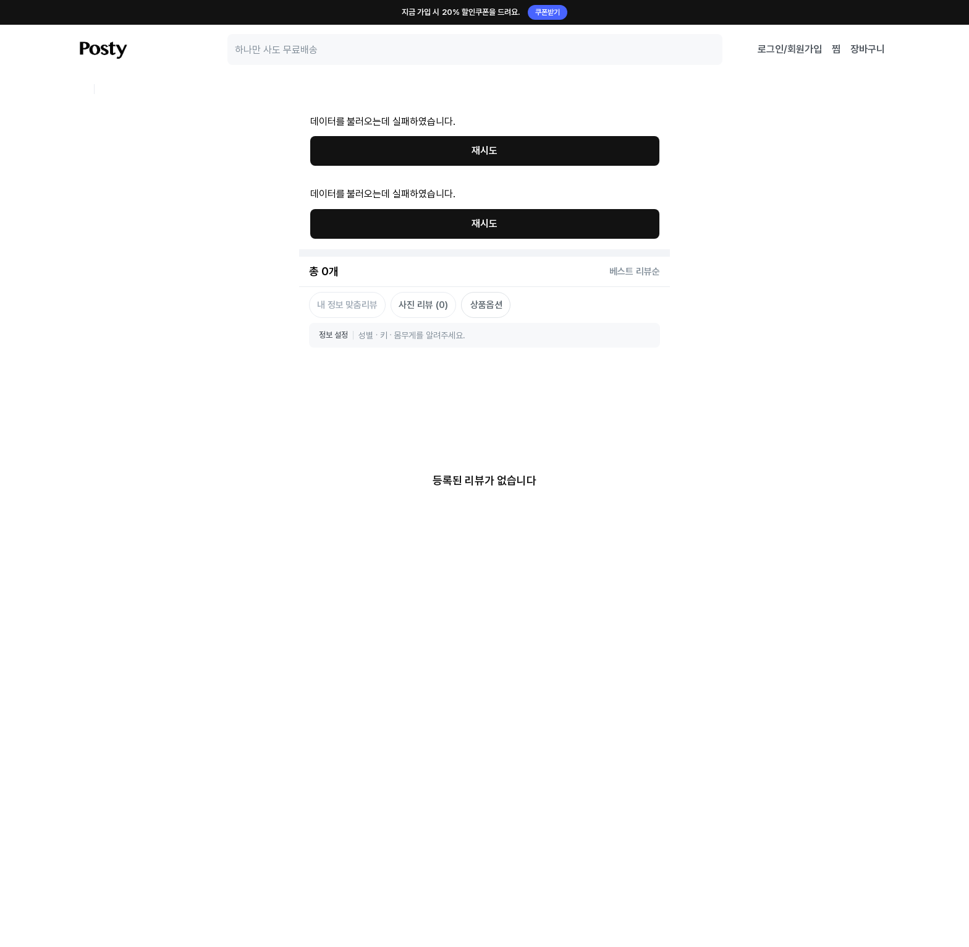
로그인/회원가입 (790, 49)
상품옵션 (486, 159)
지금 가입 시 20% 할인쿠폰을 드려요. (484, 12)
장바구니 (867, 49)
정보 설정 (333, 189)
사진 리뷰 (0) (423, 159)
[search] (475, 49)
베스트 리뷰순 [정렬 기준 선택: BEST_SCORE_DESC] (634, 126)
